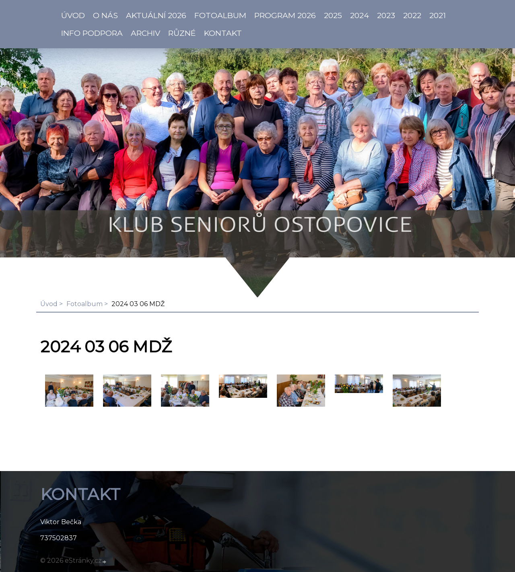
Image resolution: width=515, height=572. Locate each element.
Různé (182, 33)
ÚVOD (73, 15)
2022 (412, 15)
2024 (359, 15)
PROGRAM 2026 (285, 15)
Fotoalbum (220, 15)
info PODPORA (92, 33)
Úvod (49, 304)
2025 (333, 15)
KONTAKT (223, 33)
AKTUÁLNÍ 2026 (156, 15)
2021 (437, 15)
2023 (386, 15)
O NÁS (105, 15)
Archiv (145, 33)
